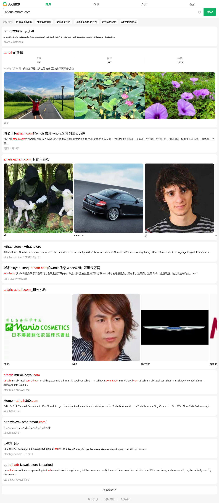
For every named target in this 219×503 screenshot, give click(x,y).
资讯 (96, 4)
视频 (192, 4)
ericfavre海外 (44, 21)
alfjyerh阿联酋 (129, 21)
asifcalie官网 (64, 21)
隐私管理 (110, 499)
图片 (144, 4)
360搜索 (12, 4)
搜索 (210, 12)
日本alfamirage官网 (86, 21)
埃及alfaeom (109, 21)
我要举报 (126, 499)
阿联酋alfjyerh (24, 21)
